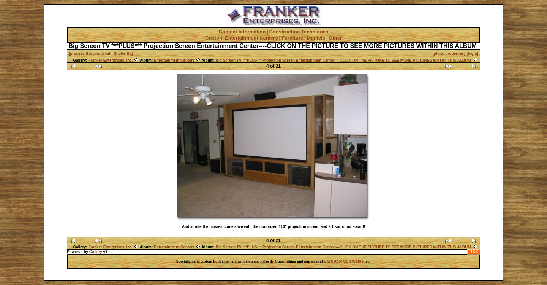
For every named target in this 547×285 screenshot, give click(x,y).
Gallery (95, 252)
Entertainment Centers (177, 60)
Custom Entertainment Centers (241, 38)
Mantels (316, 38)
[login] (473, 53)
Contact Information (242, 32)
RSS (474, 252)
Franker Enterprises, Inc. (113, 60)
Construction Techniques (299, 32)
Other (335, 38)
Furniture (292, 38)
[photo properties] (448, 53)
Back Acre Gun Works (343, 261)
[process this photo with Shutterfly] (101, 53)
